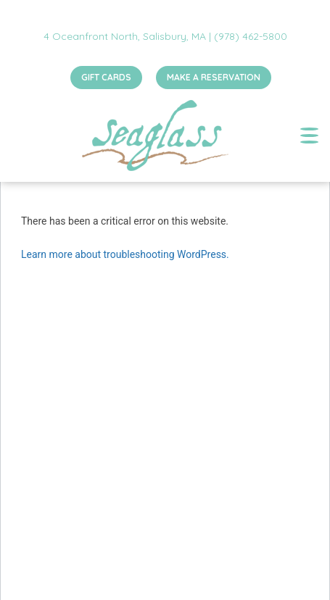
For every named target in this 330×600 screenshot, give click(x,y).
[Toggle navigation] (309, 135)
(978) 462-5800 (250, 36)
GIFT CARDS (106, 77)
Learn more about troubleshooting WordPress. (125, 254)
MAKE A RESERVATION (213, 77)
